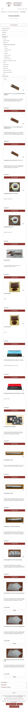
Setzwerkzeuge (5, 66)
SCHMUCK (4, 32)
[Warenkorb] (25, 9)
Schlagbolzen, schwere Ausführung (12, 526)
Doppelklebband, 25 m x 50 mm (11, 193)
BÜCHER (4, 34)
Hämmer (4, 62)
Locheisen (4, 38)
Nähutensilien (5, 42)
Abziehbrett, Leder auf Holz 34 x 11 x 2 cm (13, 160)
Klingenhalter (7, 260)
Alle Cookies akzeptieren (14, 706)
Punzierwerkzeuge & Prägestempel (9, 44)
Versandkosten (20, 695)
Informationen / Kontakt (5, 687)
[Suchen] (18, 9)
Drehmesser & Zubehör (7, 55)
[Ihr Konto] (23, 9)
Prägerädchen (6, 53)
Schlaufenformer (5, 68)
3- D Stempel (6, 48)
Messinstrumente (6, 64)
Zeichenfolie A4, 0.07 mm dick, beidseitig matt (14, 626)
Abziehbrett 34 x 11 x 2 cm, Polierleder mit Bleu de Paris (14, 94)
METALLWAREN (5, 76)
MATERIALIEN (5, 30)
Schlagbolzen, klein (8, 459)
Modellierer (5, 46)
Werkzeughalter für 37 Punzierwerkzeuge (13, 559)
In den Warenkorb (14, 110)
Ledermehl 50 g (7, 293)
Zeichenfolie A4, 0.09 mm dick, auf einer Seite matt (14, 660)
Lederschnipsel (7, 326)
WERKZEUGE (4, 36)
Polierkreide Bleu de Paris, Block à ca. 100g (13, 360)
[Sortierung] (14, 79)
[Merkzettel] (21, 9)
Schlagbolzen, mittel (8, 493)
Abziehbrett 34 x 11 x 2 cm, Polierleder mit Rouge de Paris (13, 127)
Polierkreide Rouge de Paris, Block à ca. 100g (14, 393)
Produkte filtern (14, 24)
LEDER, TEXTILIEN (5, 28)
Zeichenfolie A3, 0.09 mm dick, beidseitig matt (14, 593)
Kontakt (14, 692)
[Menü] (2, 9)
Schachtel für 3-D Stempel (9, 426)
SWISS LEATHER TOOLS (7, 70)
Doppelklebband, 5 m (8, 226)
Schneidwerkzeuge (6, 40)
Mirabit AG (15, 698)
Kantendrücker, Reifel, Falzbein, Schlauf (9, 60)
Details (14, 610)
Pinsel (4, 74)
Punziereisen (6, 51)
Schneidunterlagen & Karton (7, 72)
